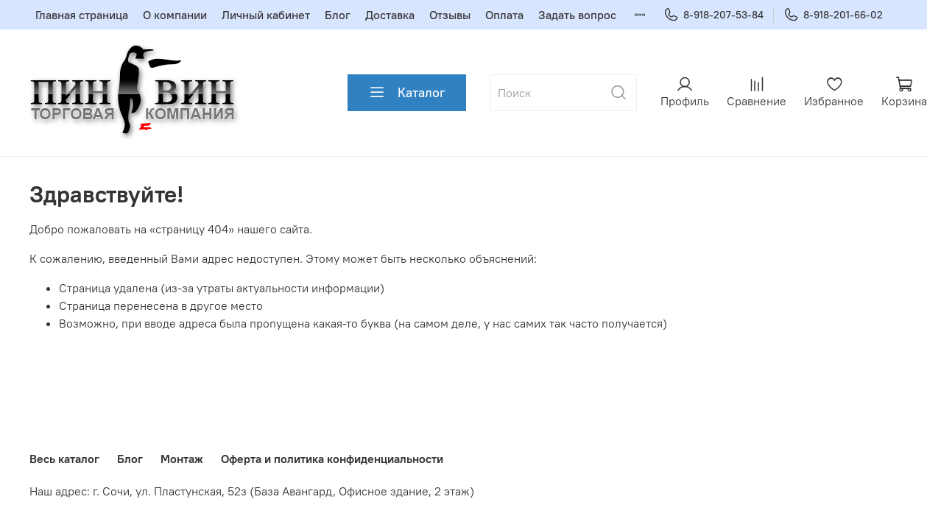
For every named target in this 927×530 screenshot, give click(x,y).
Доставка (390, 14)
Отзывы (449, 14)
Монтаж (182, 458)
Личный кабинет (266, 14)
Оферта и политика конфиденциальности (332, 458)
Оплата (504, 14)
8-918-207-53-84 (713, 15)
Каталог (406, 93)
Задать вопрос (577, 14)
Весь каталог (64, 458)
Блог (337, 14)
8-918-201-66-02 (833, 15)
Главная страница (81, 14)
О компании (175, 14)
